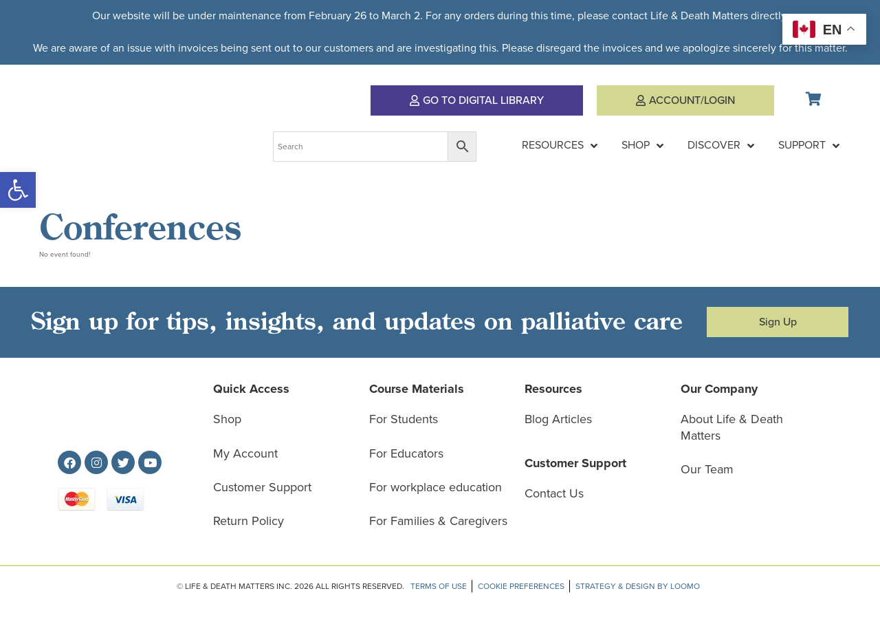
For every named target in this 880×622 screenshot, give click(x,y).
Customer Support (262, 487)
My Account (245, 453)
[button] (18, 190)
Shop (227, 419)
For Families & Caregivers (438, 521)
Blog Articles (558, 419)
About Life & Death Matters (732, 427)
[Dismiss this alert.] (867, 26)
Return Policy (248, 521)
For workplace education (435, 487)
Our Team (707, 469)
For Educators (406, 453)
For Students (403, 419)
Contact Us (554, 493)
